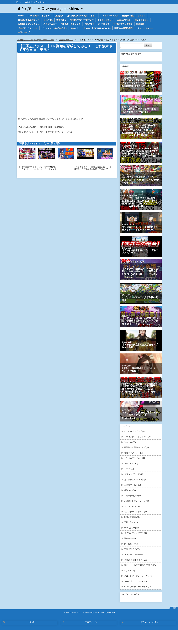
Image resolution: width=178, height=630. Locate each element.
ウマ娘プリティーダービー (82, 20)
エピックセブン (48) (133, 496)
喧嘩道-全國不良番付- (124, 28)
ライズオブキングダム (123, 24)
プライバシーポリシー (150, 622)
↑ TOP (174, 608)
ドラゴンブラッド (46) (134, 474)
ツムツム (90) (130, 442)
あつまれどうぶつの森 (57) (135, 480)
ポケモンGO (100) (131, 528)
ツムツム (142, 15)
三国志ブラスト (124, 20)
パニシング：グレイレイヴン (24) (138, 576)
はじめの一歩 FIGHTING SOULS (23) (140, 565)
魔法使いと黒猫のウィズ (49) (136, 448)
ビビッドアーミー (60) (134, 453)
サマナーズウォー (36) (134, 555)
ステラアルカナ (50, 24)
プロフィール (91, 622)
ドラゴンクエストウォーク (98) (137, 437)
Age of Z (74, 28)
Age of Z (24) (129, 571)
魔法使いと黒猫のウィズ (28, 20)
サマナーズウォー (145, 28)
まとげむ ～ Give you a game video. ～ (51, 8)
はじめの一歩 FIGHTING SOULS (96, 28)
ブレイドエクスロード (27, 28)
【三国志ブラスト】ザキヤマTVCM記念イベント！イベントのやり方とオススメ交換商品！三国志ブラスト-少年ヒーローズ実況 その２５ (38, 168)
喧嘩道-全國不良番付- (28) (135, 560)
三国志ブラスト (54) (133, 485)
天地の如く (89, 24)
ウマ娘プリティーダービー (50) (137, 587)
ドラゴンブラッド (105, 20)
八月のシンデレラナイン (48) (136, 501)
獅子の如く (61, 20)
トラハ (94, 15)
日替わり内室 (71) (132, 517)
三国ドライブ (24, 33)
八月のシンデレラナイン (28, 24)
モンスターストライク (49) (135, 512)
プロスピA (48, 20)
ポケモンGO (103, 24)
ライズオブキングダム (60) (135, 533)
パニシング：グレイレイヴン (54, 28)
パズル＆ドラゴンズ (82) (134, 432)
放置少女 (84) (130, 490)
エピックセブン (142, 20)
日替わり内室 (128, 15)
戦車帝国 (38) (130, 539)
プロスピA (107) (131, 464)
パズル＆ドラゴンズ (109, 15)
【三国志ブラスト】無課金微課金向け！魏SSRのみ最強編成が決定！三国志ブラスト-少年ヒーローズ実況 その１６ (91, 168)
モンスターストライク (71, 24)
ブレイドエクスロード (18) (135, 581)
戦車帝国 (140, 24)
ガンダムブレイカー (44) (134, 458)
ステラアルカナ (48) (133, 507)
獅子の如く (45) (131, 544)
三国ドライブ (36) (132, 549)
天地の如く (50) (131, 522)
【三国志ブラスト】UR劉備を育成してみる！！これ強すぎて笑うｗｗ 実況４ (65, 48)
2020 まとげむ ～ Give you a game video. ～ (86, 613)
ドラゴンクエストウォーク (39, 15)
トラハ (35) (129, 469)
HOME (21, 15)
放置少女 (59, 15)
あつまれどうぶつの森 (77, 15)
